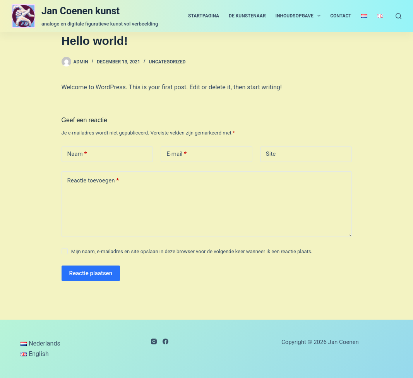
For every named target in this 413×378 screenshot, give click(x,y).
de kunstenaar (247, 16)
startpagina (203, 16)
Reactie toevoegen (93, 181)
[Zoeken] (398, 16)
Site (271, 153)
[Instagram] (154, 341)
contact (340, 16)
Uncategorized (167, 62)
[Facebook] (165, 341)
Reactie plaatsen (91, 273)
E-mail (176, 154)
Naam (77, 154)
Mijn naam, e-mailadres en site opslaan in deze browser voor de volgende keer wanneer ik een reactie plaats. (191, 251)
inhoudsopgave (300, 15)
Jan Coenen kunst (80, 11)
